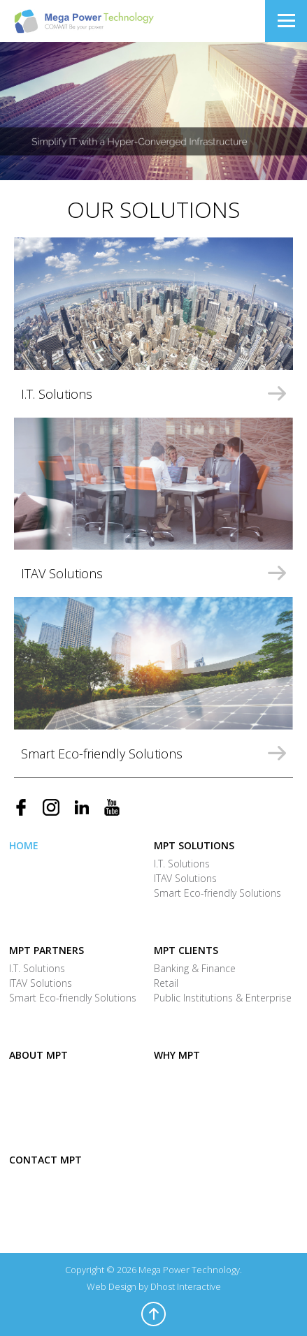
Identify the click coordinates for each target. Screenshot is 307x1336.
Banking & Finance (195, 968)
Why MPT (177, 1055)
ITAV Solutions (185, 878)
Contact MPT (45, 1159)
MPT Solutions (194, 845)
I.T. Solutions (182, 863)
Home (23, 845)
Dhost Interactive (185, 1286)
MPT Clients (186, 950)
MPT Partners (46, 950)
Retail (166, 983)
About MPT (38, 1055)
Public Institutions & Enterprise (223, 998)
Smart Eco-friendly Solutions (217, 893)
